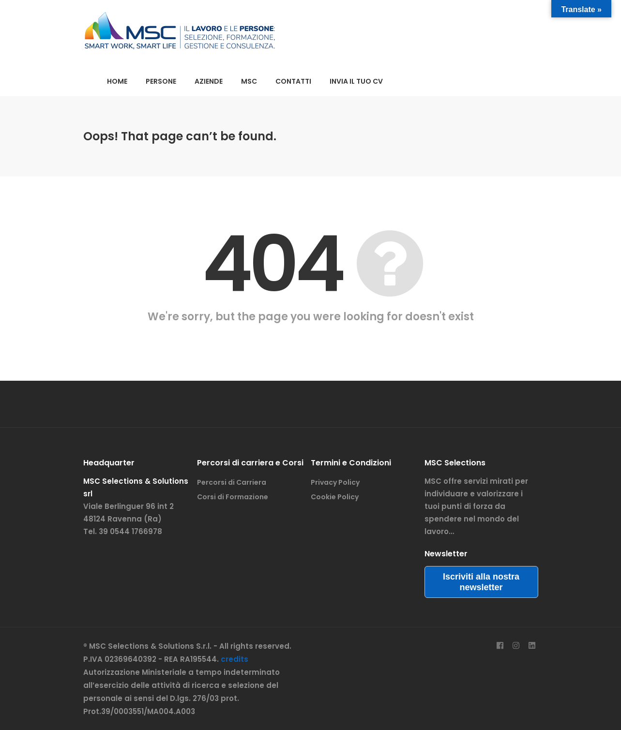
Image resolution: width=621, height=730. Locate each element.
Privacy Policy (335, 482)
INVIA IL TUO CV (356, 81)
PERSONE (161, 81)
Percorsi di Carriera (231, 482)
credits (234, 659)
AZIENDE (209, 81)
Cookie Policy (335, 497)
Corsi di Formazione (232, 497)
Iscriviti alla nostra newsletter (481, 582)
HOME (117, 81)
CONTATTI (293, 81)
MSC (249, 81)
